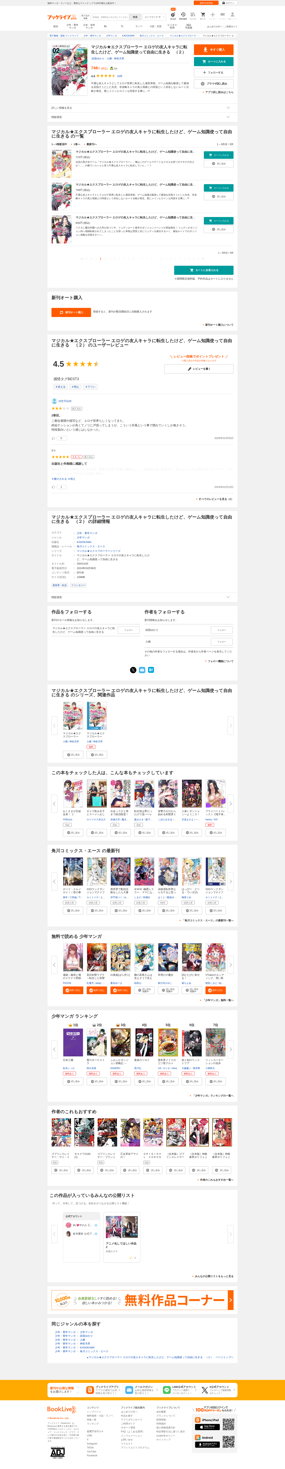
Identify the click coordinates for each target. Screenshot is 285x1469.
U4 (159, 1068)
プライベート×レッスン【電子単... (215, 813)
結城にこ (224, 983)
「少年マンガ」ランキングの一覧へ (213, 1095)
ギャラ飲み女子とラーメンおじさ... (96, 814)
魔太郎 (125, 819)
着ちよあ (186, 983)
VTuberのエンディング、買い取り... (214, 978)
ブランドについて (165, 1415)
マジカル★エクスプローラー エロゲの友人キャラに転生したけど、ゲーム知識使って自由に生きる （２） (142, 184)
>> (202, 258)
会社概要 (161, 1411)
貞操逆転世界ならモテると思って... (167, 892)
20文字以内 (64, 401)
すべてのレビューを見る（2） (216, 499)
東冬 (65, 897)
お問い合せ (127, 1439)
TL (122, 26)
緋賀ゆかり (98, 58)
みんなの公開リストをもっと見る (214, 1276)
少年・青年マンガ (72, 26)
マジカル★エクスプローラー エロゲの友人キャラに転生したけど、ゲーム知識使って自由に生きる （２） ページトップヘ (160, 1357)
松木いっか (69, 1068)
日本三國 (68, 1060)
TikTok (90, 1447)
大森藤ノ (186, 1068)
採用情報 (161, 1419)
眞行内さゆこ (165, 983)
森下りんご (151, 819)
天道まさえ (188, 819)
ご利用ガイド (231, 26)
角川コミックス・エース (91, 546)
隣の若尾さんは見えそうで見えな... (143, 978)
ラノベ (138, 26)
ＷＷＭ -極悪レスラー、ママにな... (144, 891)
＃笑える (60, 386)
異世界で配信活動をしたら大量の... (119, 892)
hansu (208, 819)
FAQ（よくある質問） (133, 1431)
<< (82, 258)
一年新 (198, 819)
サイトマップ (163, 1439)
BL (105, 26)
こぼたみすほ (165, 819)
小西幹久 (210, 1068)
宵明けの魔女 (165, 974)
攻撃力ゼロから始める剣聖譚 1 (167, 813)
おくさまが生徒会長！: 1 (72, 813)
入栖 (109, 58)
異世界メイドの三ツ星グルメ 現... (167, 1063)
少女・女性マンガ (89, 26)
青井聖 (196, 1068)
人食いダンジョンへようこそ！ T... (191, 814)
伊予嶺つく (116, 897)
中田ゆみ (67, 819)
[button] (73, 754)
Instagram (92, 1443)
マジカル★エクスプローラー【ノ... (96, 736)
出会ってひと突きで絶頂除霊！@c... (119, 814)
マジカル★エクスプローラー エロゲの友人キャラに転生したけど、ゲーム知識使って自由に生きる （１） (142, 151)
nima (174, 1068)
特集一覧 (91, 1419)
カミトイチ (93, 897)
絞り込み (85, 17)
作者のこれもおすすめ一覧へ (217, 1179)
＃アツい (90, 386)
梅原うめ (186, 897)
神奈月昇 (119, 58)
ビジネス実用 (172, 26)
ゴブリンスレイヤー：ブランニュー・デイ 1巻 (106, 1157)
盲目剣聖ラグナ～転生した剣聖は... (96, 978)
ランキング (93, 1423)
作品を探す (127, 1415)
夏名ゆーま (116, 983)
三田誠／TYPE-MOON (81, 897)
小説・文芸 (156, 26)
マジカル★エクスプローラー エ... (72, 736)
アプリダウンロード (131, 1419)
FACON (67, 983)
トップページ (94, 1411)
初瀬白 (146, 897)
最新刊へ (91, 144)
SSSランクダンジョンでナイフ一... (96, 892)
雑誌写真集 (188, 26)
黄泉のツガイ (142, 1060)
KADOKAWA (84, 542)
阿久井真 (91, 1068)
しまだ (137, 897)
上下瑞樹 (105, 897)
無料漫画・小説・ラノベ (100, 1415)
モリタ (166, 1068)
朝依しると (211, 983)
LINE (89, 1435)
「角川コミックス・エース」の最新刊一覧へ (208, 920)
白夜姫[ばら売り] (120, 974)
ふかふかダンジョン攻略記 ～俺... (119, 1063)
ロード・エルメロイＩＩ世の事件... (72, 892)
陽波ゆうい (173, 897)
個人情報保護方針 (165, 1427)
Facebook (92, 1455)
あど (105, 983)
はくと (161, 897)
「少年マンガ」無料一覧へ (218, 1000)
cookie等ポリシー (165, 1435)
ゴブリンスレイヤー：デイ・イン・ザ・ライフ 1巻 (60, 1158)
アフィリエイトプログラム (135, 1447)
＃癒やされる (59, 478)
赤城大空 (115, 819)
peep (98, 983)
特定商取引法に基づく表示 (170, 1431)
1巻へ (76, 144)
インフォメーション (131, 1435)
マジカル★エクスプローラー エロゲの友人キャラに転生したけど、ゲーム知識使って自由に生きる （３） (142, 217)
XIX (216, 819)
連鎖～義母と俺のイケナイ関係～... (72, 978)
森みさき (139, 819)
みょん (127, 897)
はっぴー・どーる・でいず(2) (191, 891)
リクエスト (127, 1443)
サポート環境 (128, 1427)
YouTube (91, 1451)
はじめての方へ (214, 26)
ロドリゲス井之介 (96, 819)
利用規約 (161, 1423)
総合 (55, 26)
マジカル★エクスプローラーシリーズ (99, 550)
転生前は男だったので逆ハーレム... (143, 814)
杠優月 (90, 983)
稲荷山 (137, 983)
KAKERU (115, 1068)
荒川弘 (137, 1068)
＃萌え (75, 386)
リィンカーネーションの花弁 (214, 1062)
